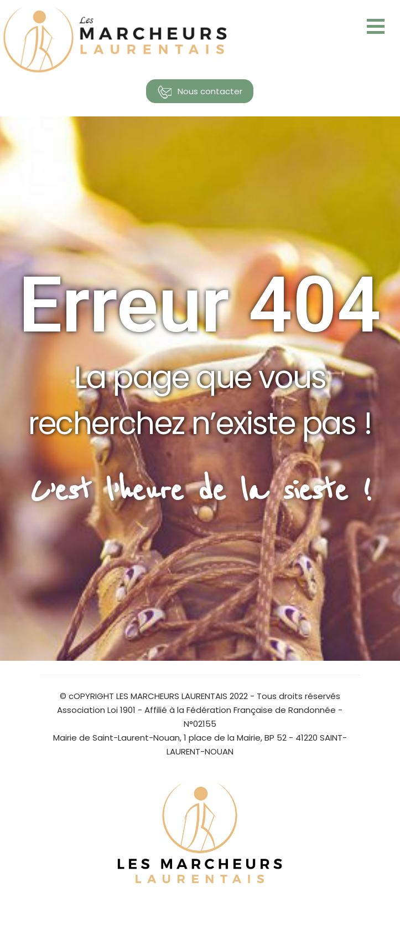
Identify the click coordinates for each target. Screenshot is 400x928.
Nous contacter (199, 92)
